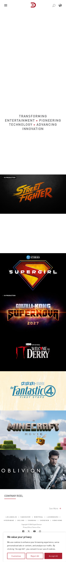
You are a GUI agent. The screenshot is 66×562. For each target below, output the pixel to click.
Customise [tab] (16, 556)
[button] (5, 5)
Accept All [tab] (53, 556)
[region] (34, 547)
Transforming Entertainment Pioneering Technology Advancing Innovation (33, 122)
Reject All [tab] (35, 556)
